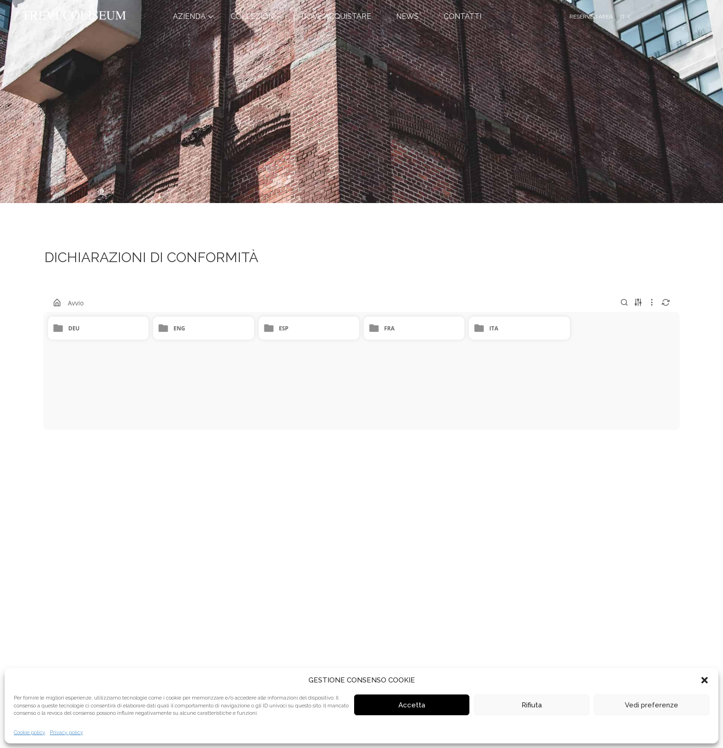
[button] (704, 680)
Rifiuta (532, 705)
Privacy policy (66, 733)
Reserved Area (591, 16)
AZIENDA (189, 16)
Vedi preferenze (651, 705)
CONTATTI (462, 16)
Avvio (76, 303)
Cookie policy (29, 733)
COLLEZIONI (253, 16)
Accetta (411, 705)
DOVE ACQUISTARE (336, 16)
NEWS (407, 16)
